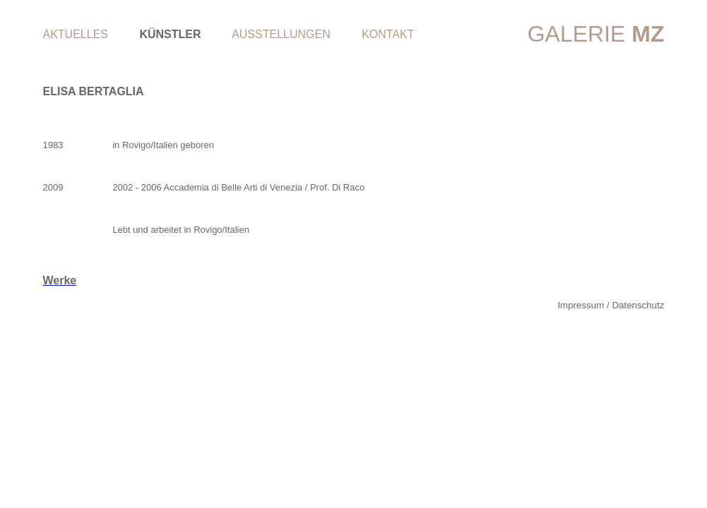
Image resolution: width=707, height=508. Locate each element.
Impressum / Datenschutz (610, 305)
